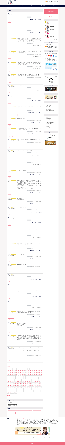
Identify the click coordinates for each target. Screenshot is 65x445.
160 (38, 368)
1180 (13, 381)
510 (41, 372)
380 (14, 372)
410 (20, 372)
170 (41, 368)
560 (16, 374)
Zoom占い (47, 420)
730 (16, 376)
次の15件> (8, 395)
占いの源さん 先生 (52, 22)
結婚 (13, 319)
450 (28, 372)
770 (24, 376)
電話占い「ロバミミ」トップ (21, 419)
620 (28, 374)
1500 (23, 385)
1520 (27, 385)
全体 (9, 59)
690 (8, 376)
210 (14, 370)
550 (14, 374)
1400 (32, 383)
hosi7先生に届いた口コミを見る (35, 19)
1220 (23, 381)
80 (22, 368)
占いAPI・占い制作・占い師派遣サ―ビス (13, 438)
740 (18, 376)
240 (20, 370)
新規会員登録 (28, 419)
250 (22, 370)
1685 (40, 387)
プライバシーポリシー (43, 423)
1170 (10, 381)
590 (22, 374)
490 (37, 372)
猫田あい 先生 (52, 26)
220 (16, 370)
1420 (37, 383)
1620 (18, 387)
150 (36, 368)
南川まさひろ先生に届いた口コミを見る (34, 343)
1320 (13, 383)
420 (22, 372)
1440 (8, 385)
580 (20, 374)
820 (34, 376)
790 (28, 376)
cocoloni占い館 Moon (10, 437)
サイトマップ (48, 127)
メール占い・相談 (42, 420)
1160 (8, 381)
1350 (20, 383)
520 (8, 374)
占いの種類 (34, 421)
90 (24, 368)
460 (30, 372)
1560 (37, 385)
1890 (13, 392)
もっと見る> (55, 39)
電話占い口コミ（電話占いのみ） (12, 404)
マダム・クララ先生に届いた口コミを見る (34, 133)
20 (11, 368)
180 (8, 370)
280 (28, 370)
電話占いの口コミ (55, 420)
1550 (35, 385)
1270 (35, 381)
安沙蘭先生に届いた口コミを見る (35, 122)
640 (32, 374)
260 (24, 370)
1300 (8, 383)
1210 (20, 381)
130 (32, 368)
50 (17, 368)
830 (37, 376)
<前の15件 (8, 366)
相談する (32, 5)
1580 (8, 387)
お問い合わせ (36, 422)
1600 (13, 387)
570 (18, 374)
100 (26, 368)
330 (39, 370)
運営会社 (18, 424)
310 (34, 370)
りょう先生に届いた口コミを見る (35, 174)
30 (13, 368)
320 (37, 370)
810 (32, 376)
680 (41, 374)
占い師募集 (47, 126)
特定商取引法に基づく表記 (28, 423)
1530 (30, 385)
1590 (10, 387)
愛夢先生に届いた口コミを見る (36, 316)
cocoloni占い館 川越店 (30, 437)
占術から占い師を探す (46, 419)
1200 (18, 381)
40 (15, 368)
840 (39, 376)
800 (30, 376)
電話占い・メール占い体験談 (50, 110)
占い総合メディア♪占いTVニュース (39, 437)
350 (8, 372)
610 (26, 374)
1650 (25, 387)
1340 (18, 383)
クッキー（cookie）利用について (52, 423)
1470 (15, 385)
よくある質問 (31, 422)
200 (12, 370)
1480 (18, 385)
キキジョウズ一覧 (29, 420)
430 (24, 372)
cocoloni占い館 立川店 (23, 437)
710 (12, 376)
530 (10, 374)
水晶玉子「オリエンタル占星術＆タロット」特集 (40, 438)
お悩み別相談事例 (39, 421)
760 (22, 376)
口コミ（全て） (10, 402)
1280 (37, 381)
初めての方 (43, 5)
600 (24, 374)
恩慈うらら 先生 (52, 29)
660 (37, 374)
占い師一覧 (52, 419)
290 (30, 370)
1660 (27, 387)
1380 (27, 383)
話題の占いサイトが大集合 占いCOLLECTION (26, 438)
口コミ (51, 420)
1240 (27, 381)
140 (34, 368)
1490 (20, 385)
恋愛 (9, 71)
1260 (32, 381)
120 (30, 368)
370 (12, 372)
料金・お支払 (53, 5)
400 (18, 372)
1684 (38, 387)
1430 (40, 383)
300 (32, 370)
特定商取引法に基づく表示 (50, 122)
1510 (25, 385)
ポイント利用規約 (48, 118)
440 (26, 372)
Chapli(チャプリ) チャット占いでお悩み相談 (51, 437)
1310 (10, 383)
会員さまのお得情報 (55, 421)
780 (26, 376)
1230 (25, 381)
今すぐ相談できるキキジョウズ (21, 420)
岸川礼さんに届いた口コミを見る (35, 32)
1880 (10, 392)
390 (16, 372)
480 (34, 372)
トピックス (44, 421)
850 (41, 376)
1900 (15, 392)
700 (10, 376)
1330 (15, 383)
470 (32, 372)
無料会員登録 (51, 11)
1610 (15, 387)
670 (39, 374)
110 (28, 368)
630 (30, 374)
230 (18, 370)
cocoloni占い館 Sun (16, 437)
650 (34, 374)
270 (26, 370)
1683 (35, 387)
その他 (10, 82)
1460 (13, 385)
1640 (23, 387)
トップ (11, 5)
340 (41, 370)
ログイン (51, 16)
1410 (35, 383)
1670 (30, 387)
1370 (25, 383)
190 (10, 370)
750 (20, 376)
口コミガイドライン (49, 119)
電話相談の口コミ (48, 109)
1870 (8, 392)
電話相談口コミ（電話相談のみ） (12, 405)
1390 (30, 383)
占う (22, 5)
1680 (32, 387)
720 (14, 376)
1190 (15, 381)
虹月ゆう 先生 (52, 36)
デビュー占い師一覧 (36, 420)
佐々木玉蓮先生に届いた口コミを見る (34, 100)
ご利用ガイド (48, 106)
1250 (30, 381)
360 (10, 372)
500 (39, 372)
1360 (23, 383)
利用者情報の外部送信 (49, 123)
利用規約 (47, 117)
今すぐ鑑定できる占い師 (38, 419)
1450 (10, 385)
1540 (32, 385)
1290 (40, 381)
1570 (40, 385)
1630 (20, 387)
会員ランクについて (49, 105)
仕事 (13, 136)
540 (12, 374)
